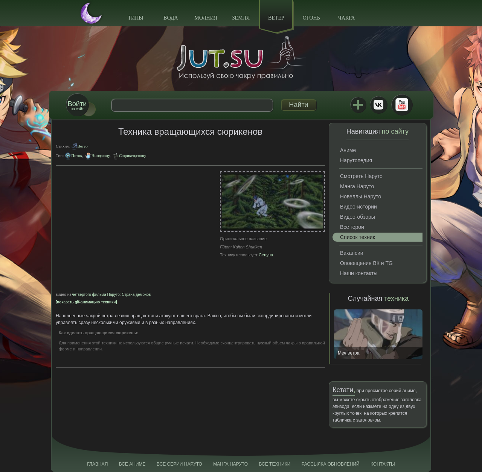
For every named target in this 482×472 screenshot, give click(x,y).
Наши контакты (358, 273)
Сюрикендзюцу (132, 155)
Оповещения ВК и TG (366, 263)
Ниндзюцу (101, 155)
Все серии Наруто (179, 464)
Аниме (348, 150)
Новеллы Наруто (360, 196)
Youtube (401, 104)
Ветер (276, 18)
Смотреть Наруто (361, 176)
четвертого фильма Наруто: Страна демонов (111, 294)
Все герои (352, 227)
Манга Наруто (357, 186)
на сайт (77, 105)
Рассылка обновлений (331, 464)
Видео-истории (358, 207)
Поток (76, 155)
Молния (205, 18)
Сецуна (266, 255)
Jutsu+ (358, 105)
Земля (241, 18)
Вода (170, 18)
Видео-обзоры (357, 217)
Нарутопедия (356, 160)
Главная (97, 464)
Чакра (346, 18)
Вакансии (351, 253)
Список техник (357, 237)
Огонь (311, 18)
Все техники (274, 464)
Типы (135, 18)
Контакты (383, 464)
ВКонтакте (378, 104)
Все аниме (132, 464)
